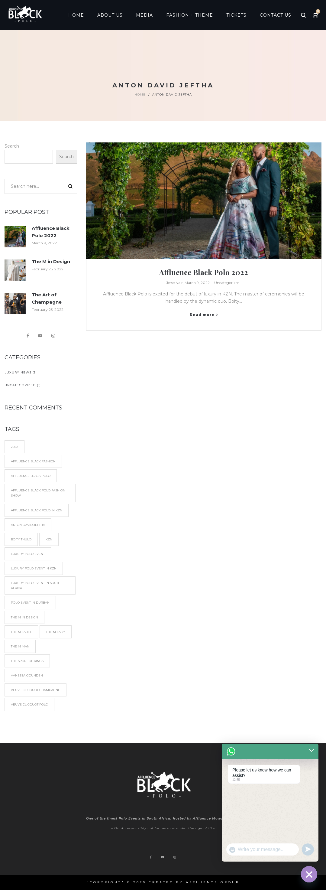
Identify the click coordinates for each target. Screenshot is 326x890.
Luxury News (18, 372)
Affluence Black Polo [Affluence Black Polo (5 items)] (30, 476)
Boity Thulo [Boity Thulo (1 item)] (21, 539)
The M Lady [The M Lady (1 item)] (55, 632)
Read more (202, 315)
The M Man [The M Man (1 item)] (20, 646)
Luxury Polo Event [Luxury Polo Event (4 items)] (28, 554)
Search (12, 146)
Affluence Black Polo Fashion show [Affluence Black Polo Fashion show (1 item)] (38, 492)
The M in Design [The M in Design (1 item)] (24, 617)
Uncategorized (227, 282)
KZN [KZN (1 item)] (49, 539)
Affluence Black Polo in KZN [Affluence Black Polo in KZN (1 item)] (36, 510)
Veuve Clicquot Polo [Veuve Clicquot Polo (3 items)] (29, 704)
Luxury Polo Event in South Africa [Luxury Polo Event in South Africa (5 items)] (35, 585)
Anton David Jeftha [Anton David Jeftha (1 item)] (28, 525)
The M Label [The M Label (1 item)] (21, 632)
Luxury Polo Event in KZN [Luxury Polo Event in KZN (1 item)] (33, 568)
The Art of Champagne (47, 298)
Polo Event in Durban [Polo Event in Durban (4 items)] (30, 603)
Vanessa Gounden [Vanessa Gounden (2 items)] (27, 675)
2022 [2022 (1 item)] (14, 447)
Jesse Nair (174, 282)
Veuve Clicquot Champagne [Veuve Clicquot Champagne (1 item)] (35, 690)
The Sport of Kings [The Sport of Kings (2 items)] (27, 661)
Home (140, 94)
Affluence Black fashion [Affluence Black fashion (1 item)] (33, 461)
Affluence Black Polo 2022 (203, 272)
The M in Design (51, 261)
